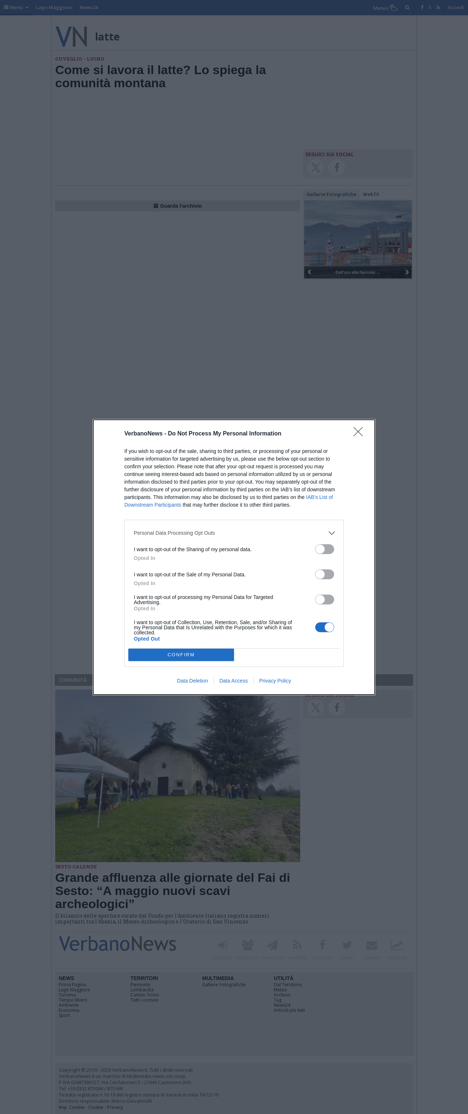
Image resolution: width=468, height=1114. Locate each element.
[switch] (324, 549)
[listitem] (234, 533)
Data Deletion (192, 681)
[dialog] (234, 557)
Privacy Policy (275, 681)
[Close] (360, 434)
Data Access (233, 681)
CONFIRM (181, 654)
